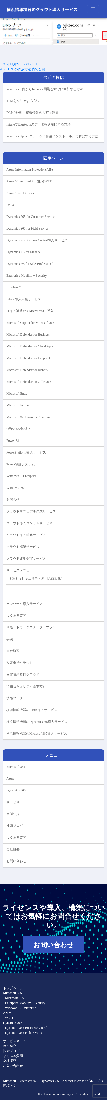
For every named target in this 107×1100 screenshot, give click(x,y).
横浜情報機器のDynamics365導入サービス (36, 721)
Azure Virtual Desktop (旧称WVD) (30, 181)
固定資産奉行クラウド (22, 674)
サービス (13, 802)
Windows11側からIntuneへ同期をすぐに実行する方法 (44, 89)
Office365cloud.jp (18, 429)
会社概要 (13, 651)
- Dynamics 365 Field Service (22, 1032)
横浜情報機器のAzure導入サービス (31, 710)
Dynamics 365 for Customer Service (30, 216)
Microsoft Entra (16, 393)
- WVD (8, 1018)
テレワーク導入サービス (24, 604)
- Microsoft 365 (13, 998)
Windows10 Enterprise (21, 476)
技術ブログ (14, 698)
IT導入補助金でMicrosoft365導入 (30, 311)
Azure (10, 778)
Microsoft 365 (15, 766)
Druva (10, 205)
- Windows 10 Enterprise (19, 1008)
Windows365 (15, 488)
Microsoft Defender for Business (28, 334)
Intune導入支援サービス (23, 299)
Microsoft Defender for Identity (27, 370)
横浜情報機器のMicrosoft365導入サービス (36, 733)
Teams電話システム (20, 464)
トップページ (13, 988)
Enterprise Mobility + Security (26, 275)
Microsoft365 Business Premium (28, 417)
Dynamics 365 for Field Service (27, 228)
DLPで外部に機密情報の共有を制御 (32, 112)
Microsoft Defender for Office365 (28, 381)
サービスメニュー (19, 570)
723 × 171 (30, 64)
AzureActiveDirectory (21, 193)
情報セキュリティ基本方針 (26, 686)
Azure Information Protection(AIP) (29, 169)
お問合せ (13, 499)
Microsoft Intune (17, 405)
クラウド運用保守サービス (26, 558)
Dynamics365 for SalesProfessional (29, 264)
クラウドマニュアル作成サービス (31, 511)
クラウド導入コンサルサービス (29, 523)
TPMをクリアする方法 (23, 101)
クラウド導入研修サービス (26, 535)
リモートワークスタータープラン (31, 627)
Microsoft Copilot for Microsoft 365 (30, 322)
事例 (9, 639)
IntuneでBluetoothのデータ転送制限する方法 (38, 124)
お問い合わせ (16, 861)
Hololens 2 (13, 287)
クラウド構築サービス (22, 546)
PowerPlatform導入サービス (26, 452)
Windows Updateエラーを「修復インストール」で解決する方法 (52, 136)
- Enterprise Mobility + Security (24, 1003)
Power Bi (12, 440)
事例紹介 (13, 814)
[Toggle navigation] (93, 9)
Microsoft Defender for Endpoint (28, 358)
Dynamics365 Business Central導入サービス (36, 240)
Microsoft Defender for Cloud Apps (30, 346)
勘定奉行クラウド (19, 662)
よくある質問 (16, 615)
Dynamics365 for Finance (23, 252)
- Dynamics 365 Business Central (25, 1027)
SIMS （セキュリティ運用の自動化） (37, 578)
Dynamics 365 (16, 790)
